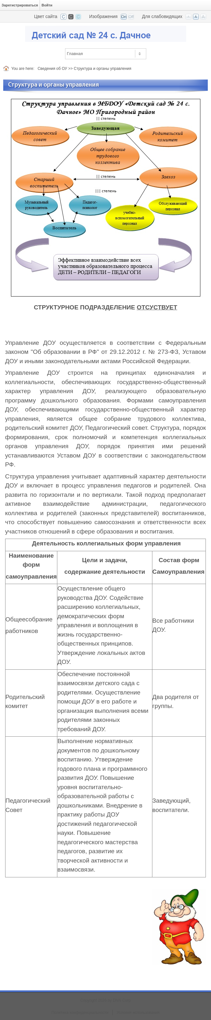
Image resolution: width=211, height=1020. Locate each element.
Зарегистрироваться (20, 5)
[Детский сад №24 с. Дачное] (105, 33)
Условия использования (138, 1012)
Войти (47, 5)
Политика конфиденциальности (80, 1012)
